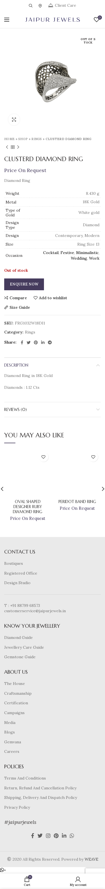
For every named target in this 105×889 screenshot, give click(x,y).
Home (9, 139)
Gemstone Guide (20, 656)
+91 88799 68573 (25, 605)
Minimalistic (87, 252)
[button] (3, 870)
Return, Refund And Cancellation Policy (40, 787)
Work (94, 258)
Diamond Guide (18, 637)
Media (9, 722)
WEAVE (91, 859)
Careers (11, 751)
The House (14, 683)
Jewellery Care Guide (24, 647)
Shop (23, 139)
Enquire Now (24, 284)
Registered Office (20, 573)
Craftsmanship (18, 693)
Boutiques (13, 563)
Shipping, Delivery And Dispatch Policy (40, 797)
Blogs (9, 732)
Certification (16, 702)
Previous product (7, 147)
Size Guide (20, 307)
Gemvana (12, 741)
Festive (67, 252)
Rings (36, 139)
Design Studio (17, 582)
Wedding (79, 258)
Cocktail (51, 252)
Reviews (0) (15, 409)
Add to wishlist (53, 298)
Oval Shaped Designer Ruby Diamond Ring (27, 506)
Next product (18, 147)
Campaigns (14, 712)
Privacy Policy (17, 807)
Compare (18, 298)
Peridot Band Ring (77, 501)
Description (16, 365)
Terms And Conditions (25, 778)
